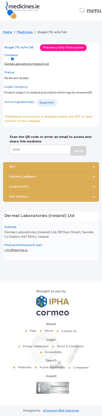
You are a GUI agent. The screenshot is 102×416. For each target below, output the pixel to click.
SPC (12, 167)
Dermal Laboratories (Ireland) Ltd (26, 64)
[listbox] (46, 102)
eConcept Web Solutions (61, 410)
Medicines (25, 32)
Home (7, 32)
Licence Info (19, 186)
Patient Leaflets (22, 176)
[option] (46, 102)
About (48, 330)
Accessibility (53, 352)
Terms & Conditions (70, 346)
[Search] (82, 10)
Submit (78, 151)
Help (33, 330)
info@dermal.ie (16, 250)
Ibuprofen (47, 102)
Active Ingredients (52, 367)
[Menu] (94, 10)
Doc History (18, 196)
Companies (81, 367)
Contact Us (69, 331)
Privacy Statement (36, 346)
